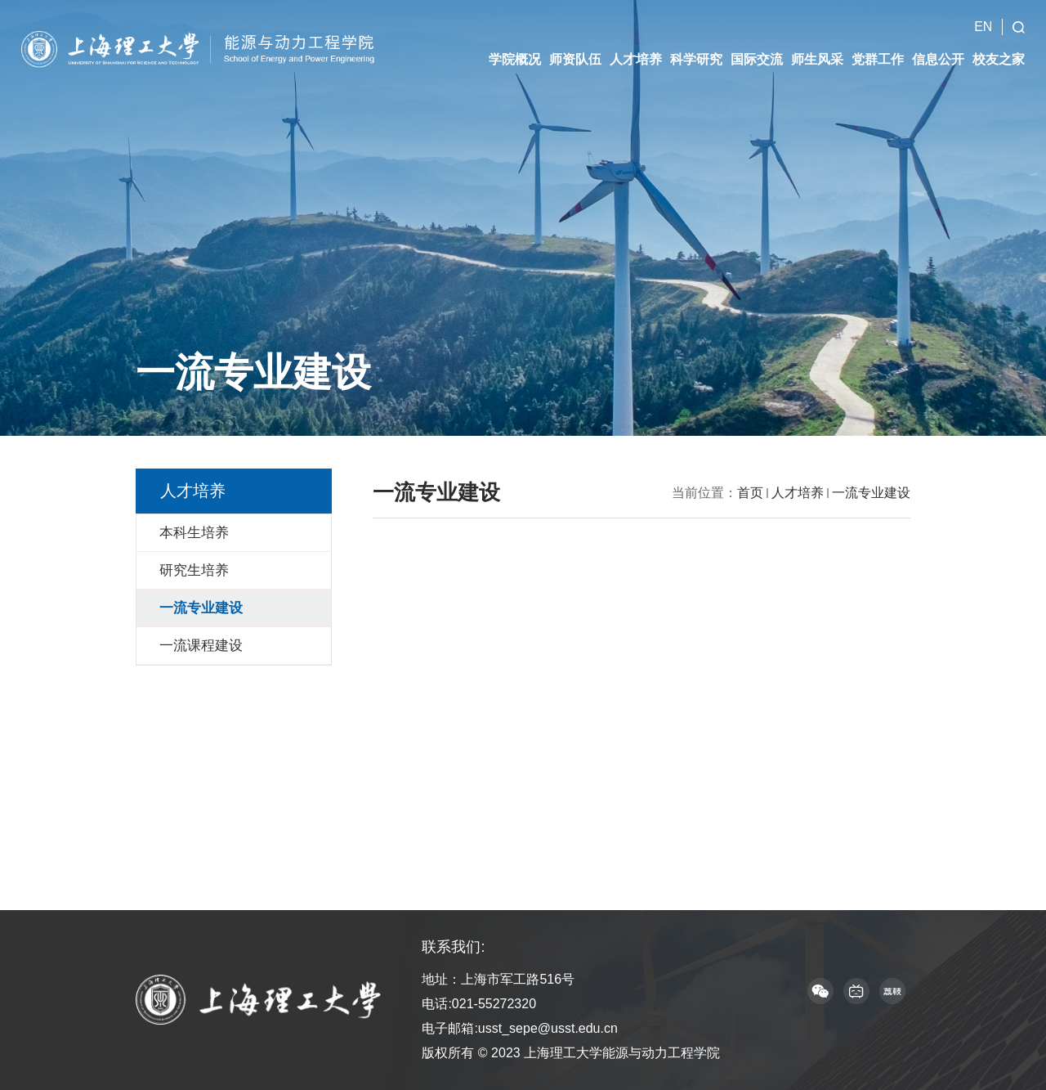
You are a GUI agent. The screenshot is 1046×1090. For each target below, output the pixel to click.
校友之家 (998, 59)
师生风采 (817, 59)
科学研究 (696, 59)
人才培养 (636, 59)
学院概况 (515, 59)
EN (983, 27)
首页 (750, 493)
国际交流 (757, 59)
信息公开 (938, 59)
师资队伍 (575, 59)
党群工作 (878, 59)
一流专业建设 (871, 493)
